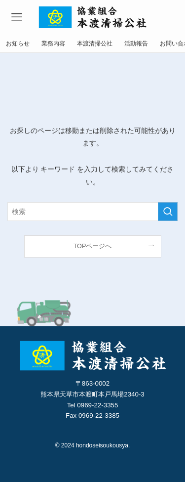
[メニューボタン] (17, 17)
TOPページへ (93, 246)
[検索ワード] (92, 211)
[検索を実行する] (168, 211)
